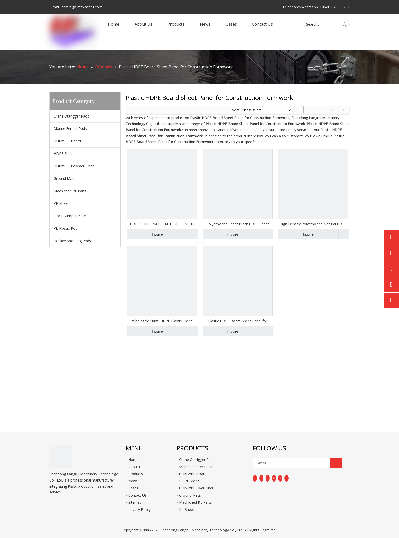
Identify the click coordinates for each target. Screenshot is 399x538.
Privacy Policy (139, 509)
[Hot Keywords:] (344, 24)
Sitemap (135, 502)
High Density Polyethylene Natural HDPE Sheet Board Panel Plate (313, 224)
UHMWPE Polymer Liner (74, 166)
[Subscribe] (336, 463)
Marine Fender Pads (70, 128)
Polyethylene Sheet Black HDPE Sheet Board (237, 224)
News (133, 480)
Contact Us (137, 495)
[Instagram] (280, 478)
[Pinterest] (286, 478)
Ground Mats (64, 178)
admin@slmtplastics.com (81, 7)
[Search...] (322, 24)
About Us (136, 466)
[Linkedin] (261, 478)
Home (133, 459)
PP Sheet (61, 203)
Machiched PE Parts (70, 190)
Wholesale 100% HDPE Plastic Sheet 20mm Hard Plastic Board (162, 321)
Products (135, 473)
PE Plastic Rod (65, 228)
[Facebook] (255, 478)
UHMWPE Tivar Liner (196, 488)
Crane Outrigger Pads (71, 116)
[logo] (60, 456)
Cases (133, 488)
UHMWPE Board (67, 141)
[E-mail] (273, 463)
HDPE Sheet (64, 153)
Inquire (145, 234)
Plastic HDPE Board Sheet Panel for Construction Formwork (237, 321)
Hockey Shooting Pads (72, 240)
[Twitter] (268, 478)
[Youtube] (274, 478)
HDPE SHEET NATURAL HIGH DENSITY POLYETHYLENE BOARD (162, 224)
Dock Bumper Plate (70, 215)
